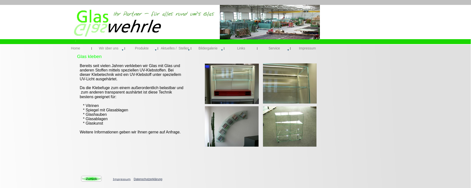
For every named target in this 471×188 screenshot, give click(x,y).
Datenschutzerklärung (148, 179)
